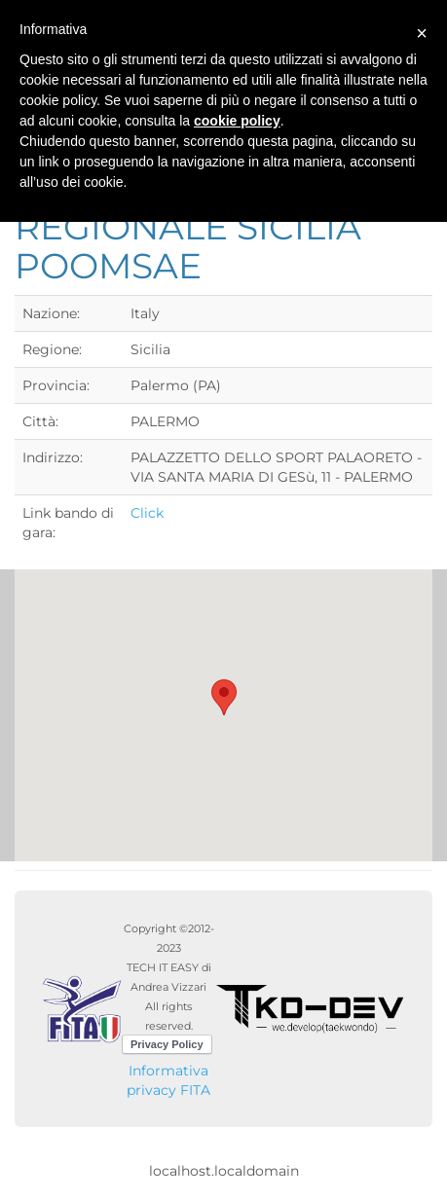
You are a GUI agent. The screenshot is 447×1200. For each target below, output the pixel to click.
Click (147, 513)
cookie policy (237, 120)
